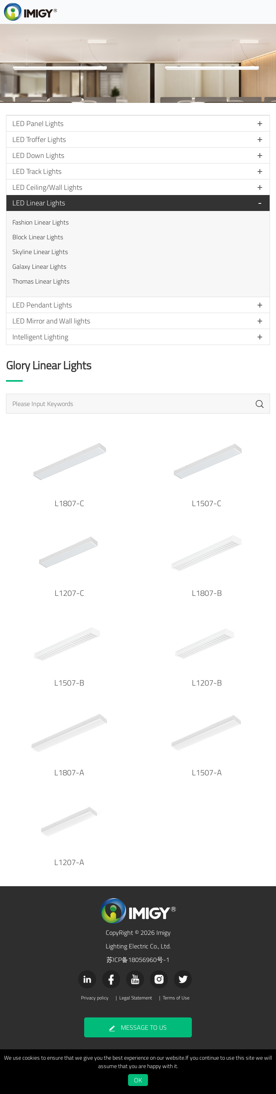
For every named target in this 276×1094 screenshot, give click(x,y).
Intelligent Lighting (40, 336)
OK (138, 1080)
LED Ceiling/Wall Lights (47, 187)
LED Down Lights (38, 155)
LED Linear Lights (38, 202)
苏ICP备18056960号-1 (138, 959)
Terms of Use (176, 997)
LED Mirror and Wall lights (51, 320)
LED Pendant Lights (42, 305)
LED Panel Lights (37, 123)
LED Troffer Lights (39, 139)
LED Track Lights (36, 171)
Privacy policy (94, 997)
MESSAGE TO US (138, 1027)
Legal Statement (135, 997)
